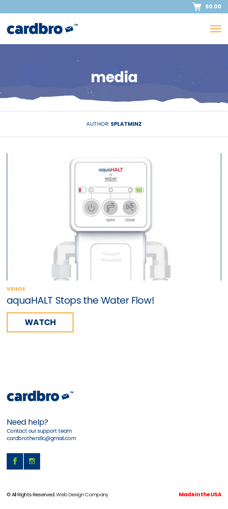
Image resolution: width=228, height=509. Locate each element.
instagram (32, 461)
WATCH (40, 322)
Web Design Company (82, 494)
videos (16, 289)
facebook (15, 461)
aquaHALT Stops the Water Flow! (81, 300)
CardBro (42, 28)
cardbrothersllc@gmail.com (41, 438)
